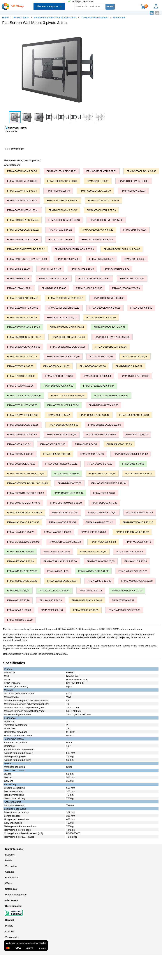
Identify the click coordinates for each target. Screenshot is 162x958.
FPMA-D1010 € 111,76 (132, 278)
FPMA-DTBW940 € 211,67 (102, 512)
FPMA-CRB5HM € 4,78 (101, 259)
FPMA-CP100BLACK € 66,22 (97, 229)
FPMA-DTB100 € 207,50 (65, 512)
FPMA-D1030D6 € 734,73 (126, 288)
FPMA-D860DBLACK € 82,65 (23, 424)
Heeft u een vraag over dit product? (23, 160)
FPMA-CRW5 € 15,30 (82, 268)
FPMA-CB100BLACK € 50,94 (22, 220)
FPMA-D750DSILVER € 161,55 (67, 395)
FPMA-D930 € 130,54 (18, 444)
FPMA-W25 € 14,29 (57, 571)
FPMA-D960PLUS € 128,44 (68, 493)
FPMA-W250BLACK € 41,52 (93, 571)
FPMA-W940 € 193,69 (19, 610)
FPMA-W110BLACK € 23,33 (22, 571)
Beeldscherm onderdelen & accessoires (55, 17)
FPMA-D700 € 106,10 (101, 356)
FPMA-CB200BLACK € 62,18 (64, 220)
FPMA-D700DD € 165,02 (129, 366)
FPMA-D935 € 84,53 (86, 444)
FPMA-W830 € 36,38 (50, 600)
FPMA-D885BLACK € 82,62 (22, 434)
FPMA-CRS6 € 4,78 (50, 268)
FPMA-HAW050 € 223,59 (62, 522)
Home (5, 17)
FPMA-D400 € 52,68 (141, 307)
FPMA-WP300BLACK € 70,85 (124, 610)
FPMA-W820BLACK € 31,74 (127, 590)
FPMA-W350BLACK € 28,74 (62, 580)
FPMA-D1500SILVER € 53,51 (64, 307)
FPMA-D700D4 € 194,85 (56, 366)
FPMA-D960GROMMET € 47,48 (108, 483)
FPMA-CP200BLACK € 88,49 (97, 239)
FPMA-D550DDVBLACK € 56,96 (112, 337)
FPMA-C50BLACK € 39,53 (63, 210)
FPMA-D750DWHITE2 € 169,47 (111, 395)
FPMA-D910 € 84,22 (137, 434)
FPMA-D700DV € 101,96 (20, 385)
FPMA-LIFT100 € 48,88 (93, 532)
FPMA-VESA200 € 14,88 (20, 551)
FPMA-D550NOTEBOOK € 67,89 (67, 346)
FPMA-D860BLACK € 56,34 (134, 415)
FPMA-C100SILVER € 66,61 (134, 181)
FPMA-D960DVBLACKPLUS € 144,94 (27, 483)
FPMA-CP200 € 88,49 (60, 239)
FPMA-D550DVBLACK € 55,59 (23, 346)
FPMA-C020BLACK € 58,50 (22, 171)
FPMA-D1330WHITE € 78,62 (22, 307)
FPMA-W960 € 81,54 (52, 610)
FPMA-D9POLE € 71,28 (104, 502)
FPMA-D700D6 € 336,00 (93, 366)
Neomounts (119, 17)
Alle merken (11, 900)
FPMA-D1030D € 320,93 (89, 288)
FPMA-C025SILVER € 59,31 (101, 171)
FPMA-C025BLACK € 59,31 (61, 171)
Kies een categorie (49, 6)
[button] (109, 31)
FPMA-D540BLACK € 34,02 (61, 317)
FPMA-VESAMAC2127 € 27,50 (60, 561)
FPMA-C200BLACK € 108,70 (95, 190)
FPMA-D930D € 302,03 (52, 444)
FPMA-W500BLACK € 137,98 (137, 580)
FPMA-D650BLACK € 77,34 (22, 356)
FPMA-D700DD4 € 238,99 (59, 376)
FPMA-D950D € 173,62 (99, 463)
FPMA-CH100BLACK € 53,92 (23, 229)
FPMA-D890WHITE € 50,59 (101, 434)
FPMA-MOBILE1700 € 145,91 (23, 541)
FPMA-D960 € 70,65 (133, 463)
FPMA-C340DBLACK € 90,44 (62, 200)
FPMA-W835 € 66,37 (123, 600)
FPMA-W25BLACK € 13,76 (132, 571)
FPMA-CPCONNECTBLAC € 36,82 (26, 249)
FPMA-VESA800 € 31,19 (20, 561)
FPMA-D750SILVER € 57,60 (22, 405)
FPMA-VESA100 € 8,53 (103, 541)
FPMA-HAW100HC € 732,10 (138, 522)
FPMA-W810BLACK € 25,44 (54, 590)
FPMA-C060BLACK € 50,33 (62, 181)
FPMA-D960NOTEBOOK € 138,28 (25, 493)
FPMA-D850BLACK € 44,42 (94, 415)
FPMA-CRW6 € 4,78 (18, 278)
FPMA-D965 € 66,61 (104, 493)
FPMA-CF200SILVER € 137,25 (106, 220)
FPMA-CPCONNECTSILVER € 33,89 (27, 259)
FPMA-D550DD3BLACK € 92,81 (24, 337)
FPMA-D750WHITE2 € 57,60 (22, 415)
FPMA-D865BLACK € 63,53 (63, 424)
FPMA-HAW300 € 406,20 (57, 532)
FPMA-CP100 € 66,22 (60, 229)
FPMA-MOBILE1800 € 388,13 (65, 541)
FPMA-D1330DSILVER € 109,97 (65, 298)
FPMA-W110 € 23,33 (135, 561)
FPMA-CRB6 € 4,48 (134, 259)
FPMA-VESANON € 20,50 (101, 561)
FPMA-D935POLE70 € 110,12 (61, 463)
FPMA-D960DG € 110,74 (138, 473)
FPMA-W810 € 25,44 (18, 590)
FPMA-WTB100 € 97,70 (20, 619)
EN (157, 12)
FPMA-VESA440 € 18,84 (129, 551)
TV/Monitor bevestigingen (94, 17)
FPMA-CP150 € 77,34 (135, 229)
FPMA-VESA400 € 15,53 (57, 551)
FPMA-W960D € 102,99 (85, 610)
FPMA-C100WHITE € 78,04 (22, 190)
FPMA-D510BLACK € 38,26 (22, 317)
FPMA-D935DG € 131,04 (56, 454)
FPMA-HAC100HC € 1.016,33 (23, 522)
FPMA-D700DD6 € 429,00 (97, 376)
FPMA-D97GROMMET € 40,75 (23, 502)
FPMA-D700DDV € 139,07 (135, 376)
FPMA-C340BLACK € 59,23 (22, 200)
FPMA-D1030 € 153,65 (54, 288)
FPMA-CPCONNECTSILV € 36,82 (122, 249)
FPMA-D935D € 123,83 (119, 444)
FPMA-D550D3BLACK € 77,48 (23, 327)
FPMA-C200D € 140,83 (133, 190)
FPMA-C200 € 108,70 (58, 190)
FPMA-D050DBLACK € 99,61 (94, 278)
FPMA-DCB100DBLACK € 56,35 (24, 512)
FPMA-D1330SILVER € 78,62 (108, 298)
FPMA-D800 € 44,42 (59, 415)
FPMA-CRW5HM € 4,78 (116, 268)
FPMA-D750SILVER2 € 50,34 (63, 405)
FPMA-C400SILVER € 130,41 (23, 210)
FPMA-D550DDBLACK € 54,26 (68, 337)
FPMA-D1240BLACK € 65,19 (22, 298)
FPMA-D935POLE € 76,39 (21, 463)
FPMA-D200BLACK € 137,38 (104, 307)
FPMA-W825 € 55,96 (18, 600)
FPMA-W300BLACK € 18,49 (22, 580)
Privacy (9, 925)
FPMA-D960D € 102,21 (66, 473)
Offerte (9, 883)
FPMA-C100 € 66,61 (98, 181)
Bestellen (10, 854)
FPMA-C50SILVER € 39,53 (101, 210)
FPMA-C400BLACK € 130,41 (103, 200)
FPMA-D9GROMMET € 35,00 (66, 502)
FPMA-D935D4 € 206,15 (20, 454)
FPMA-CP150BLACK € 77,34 (22, 239)
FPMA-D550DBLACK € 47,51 (109, 327)
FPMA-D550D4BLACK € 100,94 (67, 327)
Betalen (9, 860)
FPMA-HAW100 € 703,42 (99, 522)
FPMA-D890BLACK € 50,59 (61, 434)
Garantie (9, 871)
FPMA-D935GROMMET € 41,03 (131, 454)
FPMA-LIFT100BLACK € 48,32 (132, 532)
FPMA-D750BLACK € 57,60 (58, 385)
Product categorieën (16, 894)
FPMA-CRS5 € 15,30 (18, 268)
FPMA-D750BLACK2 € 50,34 (98, 385)
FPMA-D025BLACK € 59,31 (53, 278)
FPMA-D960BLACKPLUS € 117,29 (25, 473)
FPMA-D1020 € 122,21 (19, 288)
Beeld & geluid (21, 17)
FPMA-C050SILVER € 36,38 (22, 181)
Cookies (9, 931)
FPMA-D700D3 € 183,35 (20, 366)
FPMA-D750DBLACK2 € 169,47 (24, 395)
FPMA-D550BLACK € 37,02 (101, 317)
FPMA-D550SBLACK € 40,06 (111, 346)
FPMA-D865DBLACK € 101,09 (104, 424)
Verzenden (11, 866)
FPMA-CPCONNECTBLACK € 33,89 (74, 249)
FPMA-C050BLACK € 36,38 (141, 171)
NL (151, 12)
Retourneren (11, 877)
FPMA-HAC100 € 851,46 (139, 512)
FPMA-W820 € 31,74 (91, 590)
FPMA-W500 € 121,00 (99, 580)
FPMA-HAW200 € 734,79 (20, 532)
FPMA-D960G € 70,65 (69, 483)
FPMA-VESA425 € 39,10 (93, 551)
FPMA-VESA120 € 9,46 (138, 541)
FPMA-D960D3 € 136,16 (102, 473)
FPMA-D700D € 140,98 (135, 356)
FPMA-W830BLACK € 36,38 (87, 600)
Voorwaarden (12, 937)
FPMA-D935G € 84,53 (92, 454)
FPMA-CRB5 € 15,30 (68, 259)
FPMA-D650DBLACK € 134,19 (63, 356)
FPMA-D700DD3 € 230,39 (21, 376)
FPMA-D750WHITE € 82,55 (103, 405)
